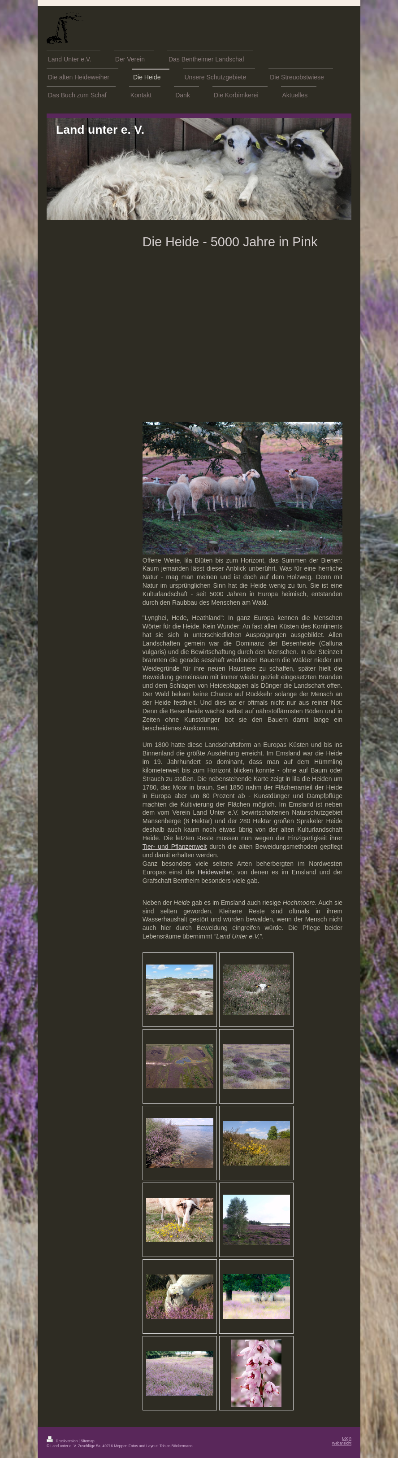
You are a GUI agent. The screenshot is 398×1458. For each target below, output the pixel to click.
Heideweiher (215, 872)
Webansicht (341, 1443)
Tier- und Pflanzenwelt (175, 846)
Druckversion (63, 1441)
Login (347, 1438)
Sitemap (88, 1441)
